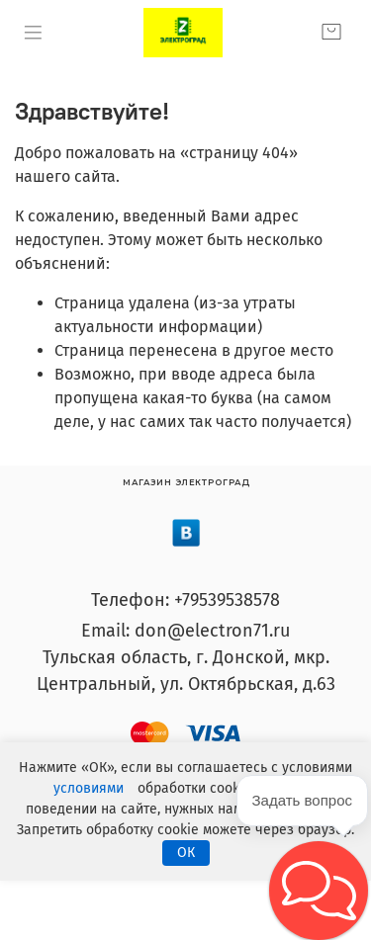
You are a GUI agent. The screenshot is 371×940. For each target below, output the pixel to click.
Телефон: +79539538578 (185, 600)
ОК (186, 852)
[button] (318, 890)
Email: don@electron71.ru (185, 630)
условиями (88, 788)
